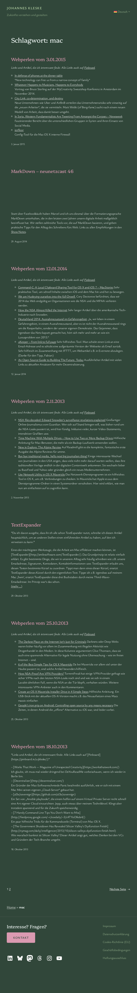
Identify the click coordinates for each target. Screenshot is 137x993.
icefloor (19, 130)
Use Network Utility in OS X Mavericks (41, 474)
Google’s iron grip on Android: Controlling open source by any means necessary (65, 705)
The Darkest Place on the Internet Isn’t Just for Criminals (52, 641)
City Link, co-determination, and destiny (39, 98)
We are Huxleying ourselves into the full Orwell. (47, 296)
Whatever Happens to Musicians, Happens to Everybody (49, 84)
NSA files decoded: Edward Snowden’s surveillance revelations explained (62, 420)
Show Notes (18, 232)
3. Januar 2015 (18, 144)
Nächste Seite (120, 889)
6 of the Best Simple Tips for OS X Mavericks (45, 664)
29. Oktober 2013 (19, 595)
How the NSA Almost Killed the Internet (42, 310)
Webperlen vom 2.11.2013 (38, 400)
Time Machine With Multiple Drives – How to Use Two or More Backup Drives (65, 438)
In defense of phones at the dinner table (39, 75)
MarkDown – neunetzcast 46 (42, 170)
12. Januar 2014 (18, 374)
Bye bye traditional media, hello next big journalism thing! (52, 456)
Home (11, 907)
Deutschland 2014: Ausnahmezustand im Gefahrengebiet (52, 319)
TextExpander (26, 524)
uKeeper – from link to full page (37, 342)
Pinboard (89, 67)
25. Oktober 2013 (19, 719)
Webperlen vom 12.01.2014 (39, 268)
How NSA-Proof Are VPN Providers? (41, 673)
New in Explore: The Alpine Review (39, 447)
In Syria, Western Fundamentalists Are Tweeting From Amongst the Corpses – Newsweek (68, 116)
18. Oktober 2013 (19, 849)
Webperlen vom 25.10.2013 (39, 622)
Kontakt (21, 937)
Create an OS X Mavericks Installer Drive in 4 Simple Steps (53, 691)
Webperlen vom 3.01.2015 (38, 59)
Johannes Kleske (24, 8)
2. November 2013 (20, 497)
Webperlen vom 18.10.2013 (39, 746)
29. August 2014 (19, 241)
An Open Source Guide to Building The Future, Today (50, 360)
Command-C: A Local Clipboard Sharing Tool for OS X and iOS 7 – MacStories (65, 287)
